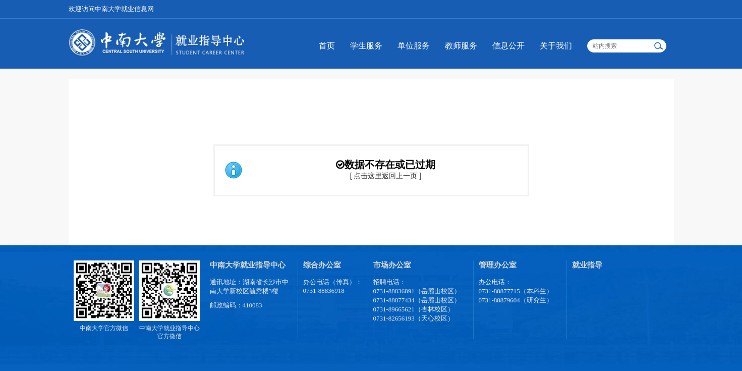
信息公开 (508, 45)
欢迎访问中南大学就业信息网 (111, 9)
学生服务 (366, 45)
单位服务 (413, 45)
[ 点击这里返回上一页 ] (386, 176)
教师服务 (461, 45)
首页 (327, 45)
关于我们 (556, 45)
